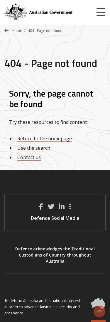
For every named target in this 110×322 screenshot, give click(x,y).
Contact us (29, 157)
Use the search (33, 148)
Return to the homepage (44, 138)
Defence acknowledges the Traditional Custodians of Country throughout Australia (55, 255)
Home (13, 30)
